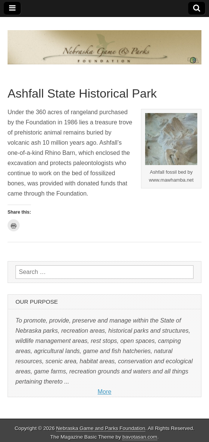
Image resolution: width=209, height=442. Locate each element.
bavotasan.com (139, 437)
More (104, 391)
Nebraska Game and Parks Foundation (101, 428)
